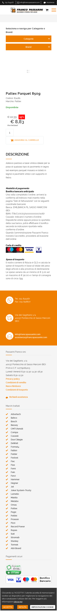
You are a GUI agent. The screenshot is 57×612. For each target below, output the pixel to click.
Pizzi (13, 523)
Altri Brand (16, 548)
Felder (14, 454)
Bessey (14, 425)
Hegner (14, 483)
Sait (13, 534)
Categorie (28, 39)
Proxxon (15, 519)
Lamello (15, 494)
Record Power (18, 526)
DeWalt (14, 443)
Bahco (14, 418)
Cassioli (14, 436)
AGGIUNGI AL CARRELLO (26, 140)
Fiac (13, 461)
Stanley (14, 541)
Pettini (14, 515)
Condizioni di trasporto (17, 390)
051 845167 (9, 2)
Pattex (14, 508)
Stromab (15, 537)
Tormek (14, 544)
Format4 (15, 447)
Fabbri (14, 450)
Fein (13, 472)
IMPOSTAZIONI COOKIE (42, 607)
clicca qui (18, 602)
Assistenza (50, 2)
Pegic (13, 512)
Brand (28, 47)
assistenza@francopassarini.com (31, 337)
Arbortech (16, 414)
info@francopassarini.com (30, 2)
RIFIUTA (22, 607)
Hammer (15, 479)
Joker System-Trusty (21, 490)
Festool (14, 457)
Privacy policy (13, 379)
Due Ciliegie (17, 439)
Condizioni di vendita (16, 382)
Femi (13, 468)
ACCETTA (7, 607)
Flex (13, 465)
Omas (14, 505)
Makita (14, 497)
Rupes (14, 530)
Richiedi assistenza (18, 397)
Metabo (14, 501)
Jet (12, 486)
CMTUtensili (17, 428)
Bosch (14, 421)
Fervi (13, 476)
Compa (14, 432)
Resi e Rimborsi (13, 386)
